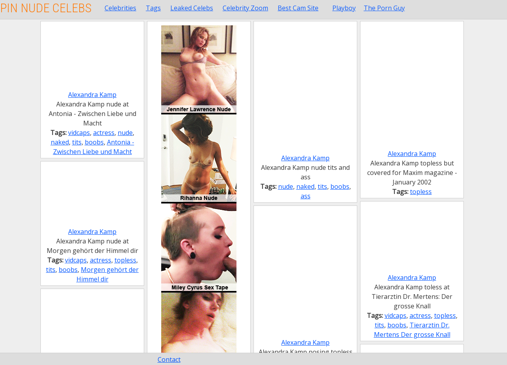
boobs (94, 142)
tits (77, 142)
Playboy (344, 8)
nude (125, 132)
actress (103, 132)
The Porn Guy (384, 8)
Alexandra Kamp (92, 94)
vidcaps (79, 132)
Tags (153, 8)
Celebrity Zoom (245, 8)
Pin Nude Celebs (45, 7)
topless (421, 191)
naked (60, 142)
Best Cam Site (298, 8)
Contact (169, 359)
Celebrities (120, 8)
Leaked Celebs (191, 8)
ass (306, 196)
